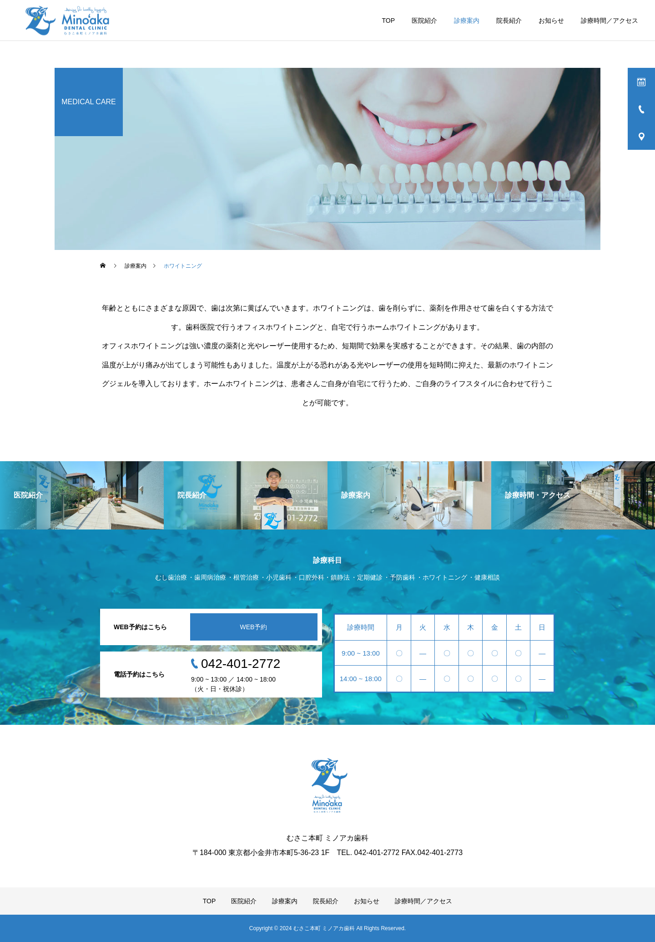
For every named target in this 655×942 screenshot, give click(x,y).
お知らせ (551, 20)
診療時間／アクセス (609, 20)
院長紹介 (509, 20)
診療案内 (466, 20)
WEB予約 (253, 627)
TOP (388, 20)
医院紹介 (424, 20)
